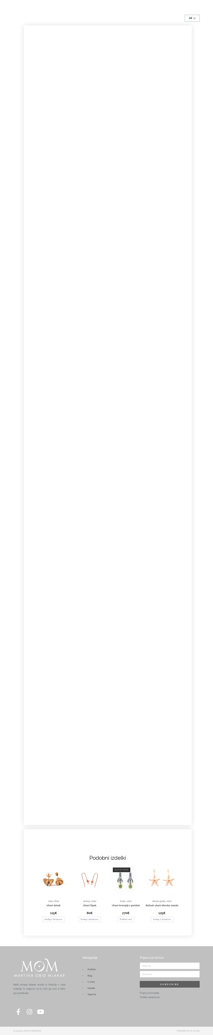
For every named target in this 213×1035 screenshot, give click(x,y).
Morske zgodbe (159, 901)
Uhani (50, 901)
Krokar (123, 901)
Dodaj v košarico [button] (53, 919)
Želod (56, 901)
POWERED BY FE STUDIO (188, 1031)
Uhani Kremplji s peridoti (126, 905)
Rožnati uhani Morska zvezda (162, 905)
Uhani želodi (54, 905)
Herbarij (86, 901)
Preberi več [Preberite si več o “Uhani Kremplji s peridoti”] (126, 919)
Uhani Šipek (89, 905)
